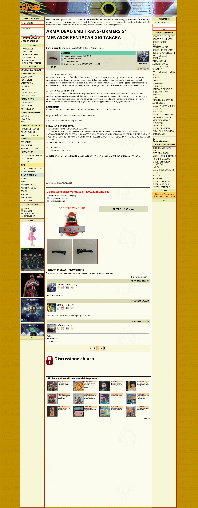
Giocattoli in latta (162, 114)
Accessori (26, 194)
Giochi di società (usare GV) (161, 162)
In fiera (25, 86)
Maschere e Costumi (163, 169)
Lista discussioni (140, 277)
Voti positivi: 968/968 (73, 58)
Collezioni (26, 158)
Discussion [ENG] (29, 92)
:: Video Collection (31, 63)
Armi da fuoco (28, 188)
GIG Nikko (157, 108)
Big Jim (155, 74)
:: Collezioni (27, 60)
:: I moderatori (28, 57)
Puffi (155, 97)
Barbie (155, 77)
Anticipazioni (28, 109)
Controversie (28, 132)
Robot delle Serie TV (163, 36)
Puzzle (156, 175)
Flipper (156, 167)
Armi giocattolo (161, 120)
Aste (23, 122)
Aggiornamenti (29, 171)
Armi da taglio (29, 184)
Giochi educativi (161, 181)
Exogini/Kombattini (162, 100)
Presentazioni (28, 95)
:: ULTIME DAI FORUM (31, 70)
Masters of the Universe (160, 67)
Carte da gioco (160, 153)
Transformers (98, 48)
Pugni (24, 178)
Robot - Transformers (160, 45)
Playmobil (158, 86)
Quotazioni (27, 89)
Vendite (25, 115)
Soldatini (157, 83)
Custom (25, 161)
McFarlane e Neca (161, 117)
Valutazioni (27, 83)
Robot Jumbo (159, 42)
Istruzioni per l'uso (31, 168)
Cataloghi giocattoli (164, 131)
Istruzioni (26, 200)
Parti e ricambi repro (163, 71)
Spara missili (27, 197)
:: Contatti (26, 51)
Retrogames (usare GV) (162, 149)
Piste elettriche (161, 187)
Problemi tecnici (30, 129)
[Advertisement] (126, 7)
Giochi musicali (160, 184)
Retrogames (158, 134)
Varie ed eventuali (30, 135)
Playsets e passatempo (158, 124)
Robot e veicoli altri (163, 53)
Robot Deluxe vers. (162, 39)
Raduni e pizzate (29, 148)
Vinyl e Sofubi (159, 61)
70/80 (79, 48)
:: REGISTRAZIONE (29, 41)
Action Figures (160, 63)
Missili (24, 181)
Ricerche (25, 118)
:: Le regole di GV (29, 54)
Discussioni (27, 76)
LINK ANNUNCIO (55, 295)
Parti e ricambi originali (58, 48)
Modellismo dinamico (164, 156)
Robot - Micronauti (162, 50)
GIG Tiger (157, 111)
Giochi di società (161, 128)
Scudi (24, 191)
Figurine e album (161, 159)
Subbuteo (157, 172)
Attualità (26, 142)
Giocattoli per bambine (160, 93)
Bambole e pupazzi (162, 89)
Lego (155, 80)
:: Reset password (30, 38)
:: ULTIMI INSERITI (160, 22)
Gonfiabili (157, 178)
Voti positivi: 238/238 (59, 198)
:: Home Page (27, 48)
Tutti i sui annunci (71, 61)
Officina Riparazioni (31, 155)
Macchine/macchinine (163, 105)
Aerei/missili (158, 103)
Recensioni (26, 79)
